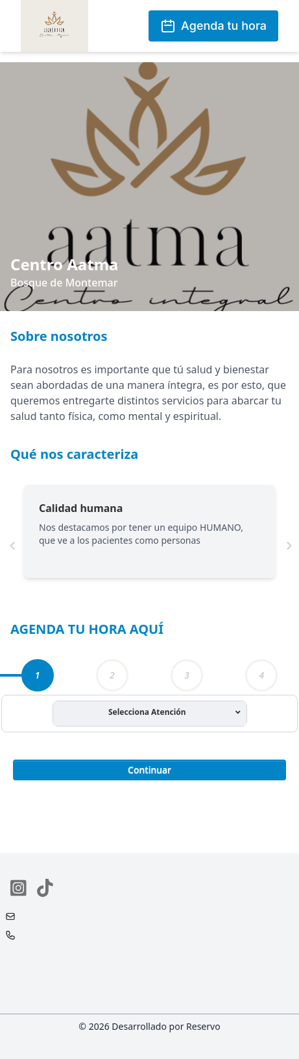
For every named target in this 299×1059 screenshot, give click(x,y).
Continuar (149, 769)
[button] (149, 769)
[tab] (37, 675)
